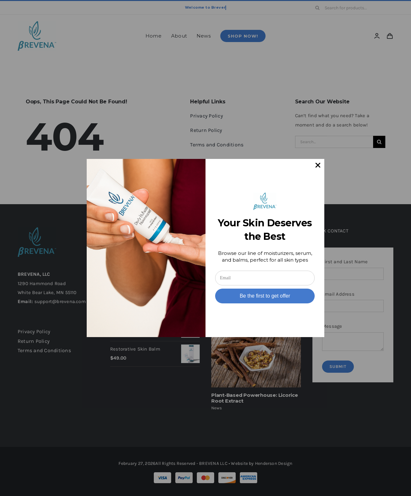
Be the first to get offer (265, 296)
